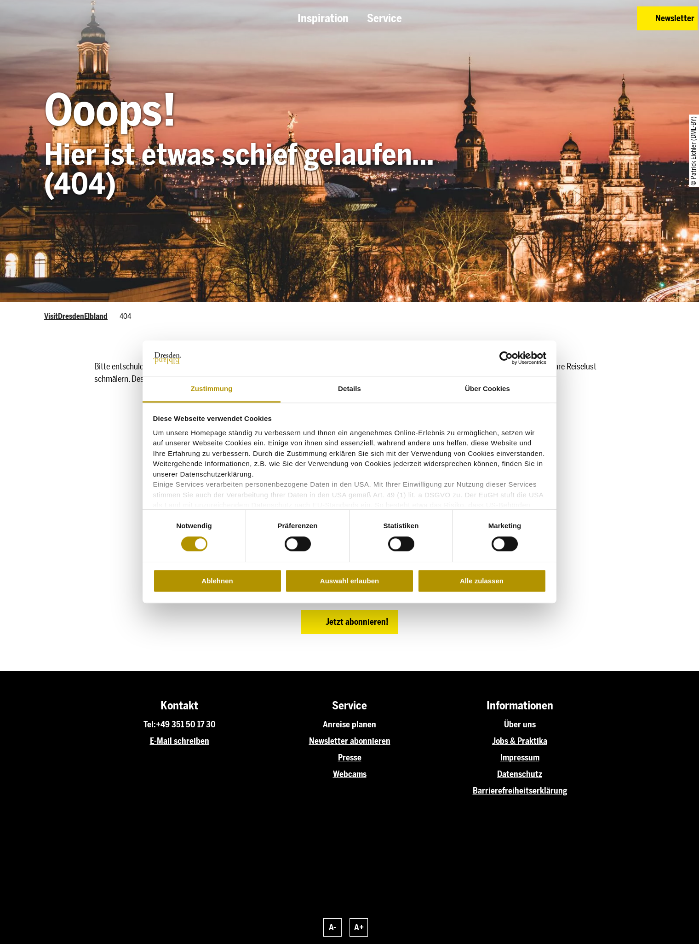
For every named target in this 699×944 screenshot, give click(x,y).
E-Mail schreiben (179, 741)
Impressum (519, 758)
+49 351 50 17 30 (186, 725)
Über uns (520, 725)
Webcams (350, 774)
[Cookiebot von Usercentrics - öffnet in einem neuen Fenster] (506, 358)
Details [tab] (349, 388)
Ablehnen (217, 581)
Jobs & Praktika (519, 741)
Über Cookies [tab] (487, 388)
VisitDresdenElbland (76, 316)
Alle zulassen (482, 581)
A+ (359, 927)
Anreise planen (349, 725)
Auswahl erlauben (349, 581)
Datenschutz (519, 774)
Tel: (149, 725)
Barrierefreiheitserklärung (520, 791)
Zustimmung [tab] (212, 388)
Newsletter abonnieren (349, 741)
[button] (564, 18)
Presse (349, 758)
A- (332, 927)
